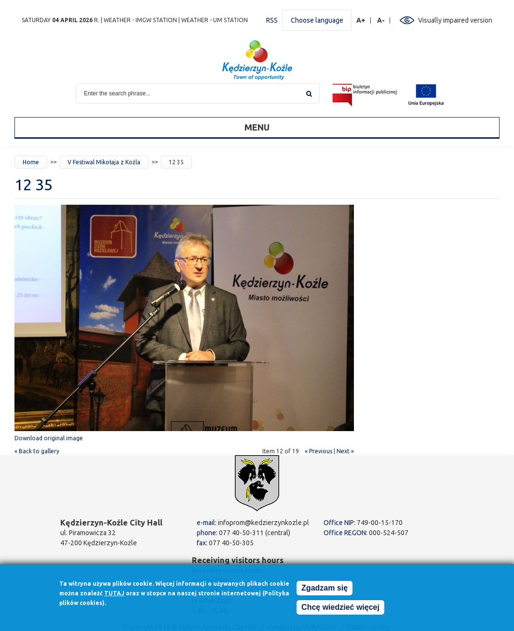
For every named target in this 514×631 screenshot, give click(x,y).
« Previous (318, 451)
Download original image (48, 438)
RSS (272, 20)
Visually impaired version (455, 20)
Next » (345, 451)
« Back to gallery (36, 451)
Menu (257, 127)
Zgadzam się (324, 590)
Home (31, 162)
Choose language (317, 20)
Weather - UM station (214, 20)
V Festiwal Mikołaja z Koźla (104, 162)
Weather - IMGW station (140, 20)
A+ (361, 20)
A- (381, 20)
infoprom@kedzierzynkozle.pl (263, 522)
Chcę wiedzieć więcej (340, 609)
